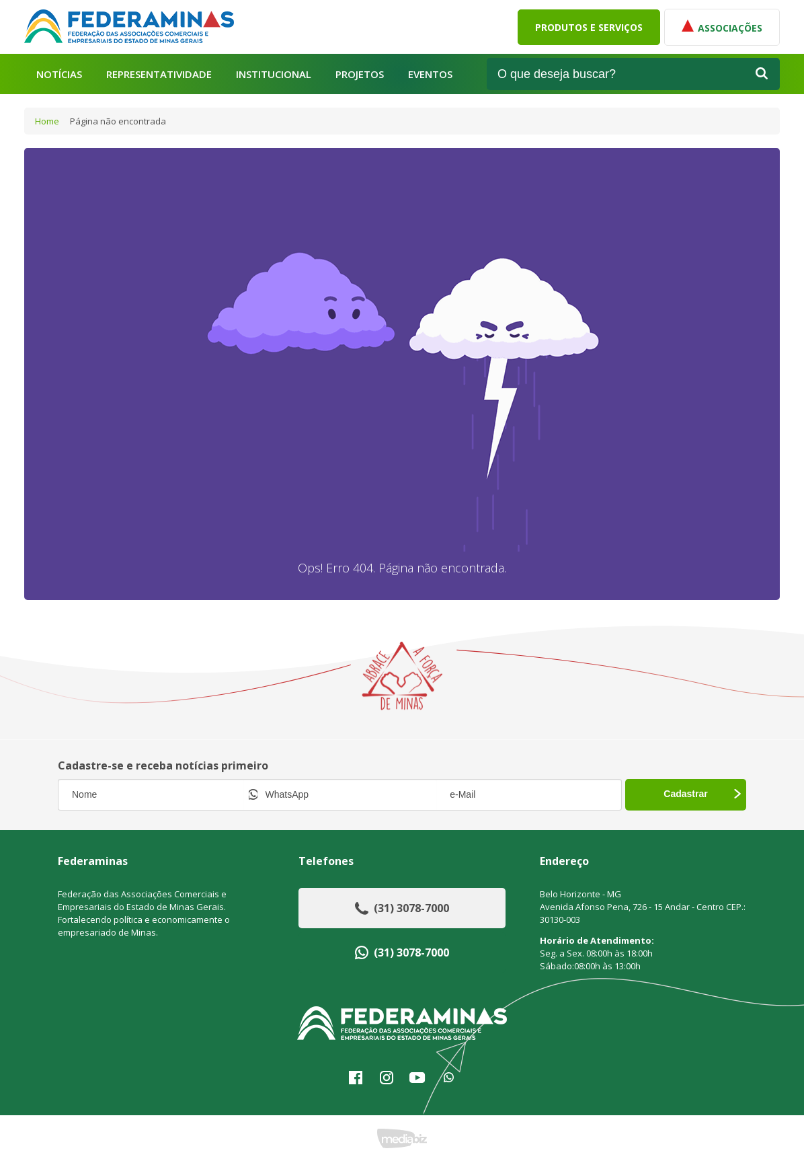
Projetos (359, 74)
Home (47, 121)
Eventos (430, 74)
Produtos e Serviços (589, 27)
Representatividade (159, 74)
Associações (722, 27)
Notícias (59, 74)
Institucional (273, 74)
